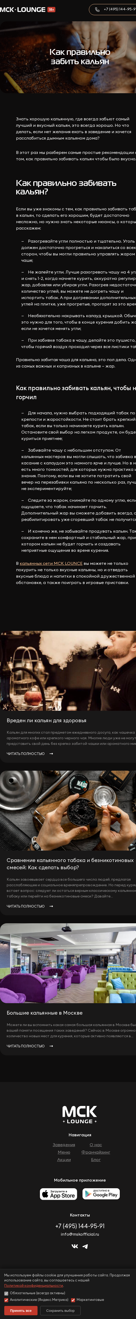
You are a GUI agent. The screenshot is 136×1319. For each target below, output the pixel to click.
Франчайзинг (95, 1152)
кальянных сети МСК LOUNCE (51, 563)
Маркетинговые (87, 1300)
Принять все (21, 1311)
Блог (96, 1160)
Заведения (64, 1145)
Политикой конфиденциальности (33, 1286)
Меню (64, 1152)
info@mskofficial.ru (80, 1234)
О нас (96, 1145)
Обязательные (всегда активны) (34, 1294)
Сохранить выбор (60, 1311)
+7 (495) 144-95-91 (80, 1226)
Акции (64, 1160)
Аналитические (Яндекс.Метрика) (36, 1300)
